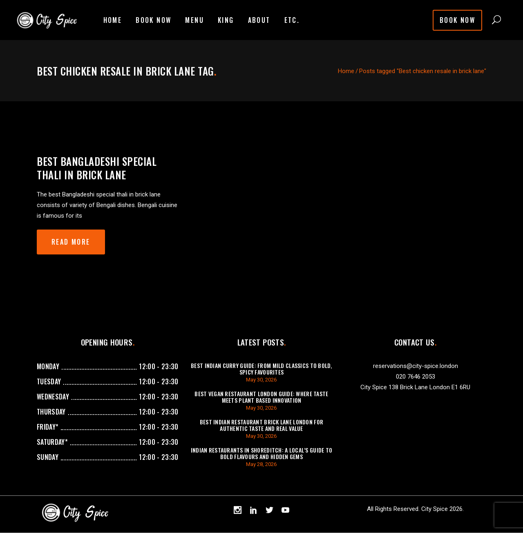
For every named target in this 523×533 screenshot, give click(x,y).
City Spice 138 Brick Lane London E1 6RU (415, 387)
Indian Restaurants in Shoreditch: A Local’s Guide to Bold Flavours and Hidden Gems (262, 453)
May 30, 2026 (261, 380)
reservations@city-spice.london (415, 366)
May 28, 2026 (261, 464)
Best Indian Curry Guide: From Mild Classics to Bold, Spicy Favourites (261, 368)
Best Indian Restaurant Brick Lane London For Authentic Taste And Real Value (261, 425)
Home (346, 71)
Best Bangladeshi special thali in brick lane (96, 168)
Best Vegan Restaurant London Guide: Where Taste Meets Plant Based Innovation (261, 396)
